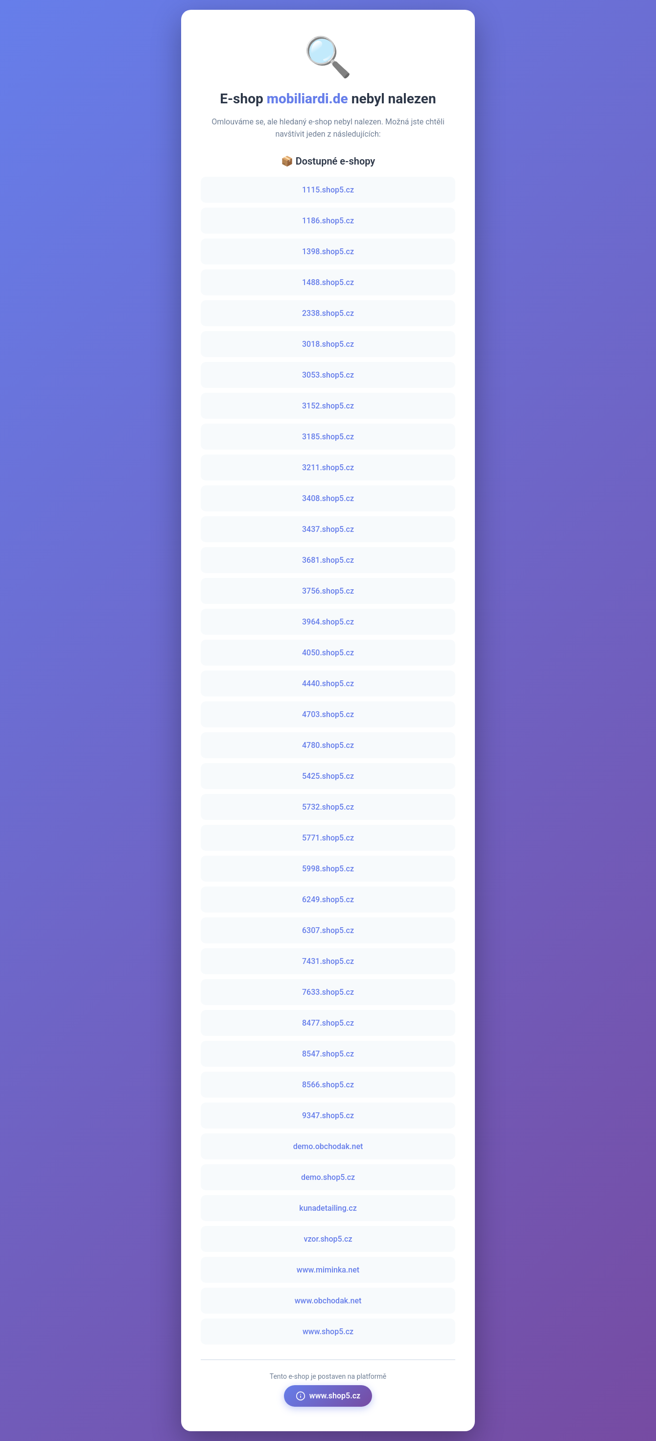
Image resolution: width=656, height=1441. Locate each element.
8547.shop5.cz (328, 1053)
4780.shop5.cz (328, 745)
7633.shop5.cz (328, 992)
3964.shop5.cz (328, 621)
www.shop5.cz (328, 1331)
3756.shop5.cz (328, 591)
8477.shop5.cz (328, 1023)
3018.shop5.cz (328, 344)
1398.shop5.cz (328, 251)
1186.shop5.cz (328, 220)
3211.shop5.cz (328, 467)
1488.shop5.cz (328, 282)
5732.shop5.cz (328, 807)
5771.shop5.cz (328, 837)
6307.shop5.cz (328, 930)
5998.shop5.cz (328, 868)
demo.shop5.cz (328, 1177)
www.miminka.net (328, 1269)
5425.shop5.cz (328, 776)
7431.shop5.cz (328, 961)
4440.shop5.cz (328, 683)
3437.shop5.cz (328, 529)
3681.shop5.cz (328, 560)
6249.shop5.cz (328, 899)
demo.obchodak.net (328, 1146)
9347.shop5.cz (328, 1115)
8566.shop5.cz (328, 1084)
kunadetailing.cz (327, 1208)
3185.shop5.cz (328, 436)
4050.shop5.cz (328, 652)
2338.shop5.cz (328, 313)
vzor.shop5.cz (328, 1239)
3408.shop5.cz (328, 498)
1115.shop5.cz (328, 189)
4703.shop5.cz (328, 714)
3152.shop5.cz (328, 405)
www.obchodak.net (328, 1300)
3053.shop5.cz (328, 375)
